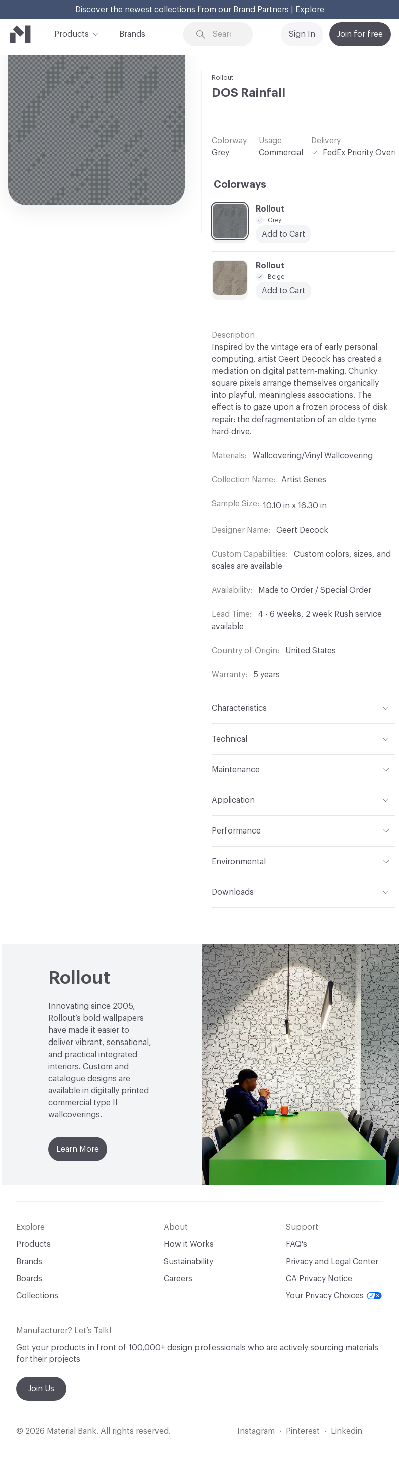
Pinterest (303, 1431)
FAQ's (296, 1244)
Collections (37, 1296)
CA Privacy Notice (319, 1279)
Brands (132, 34)
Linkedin (346, 1431)
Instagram (256, 1431)
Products (71, 33)
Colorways (240, 185)
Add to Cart (283, 291)
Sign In (302, 34)
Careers (178, 1279)
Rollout (222, 77)
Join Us (41, 1389)
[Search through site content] (225, 34)
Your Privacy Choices (334, 1295)
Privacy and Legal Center (332, 1262)
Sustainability (188, 1262)
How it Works (189, 1244)
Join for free (360, 34)
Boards (29, 1279)
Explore (309, 10)
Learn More (77, 1149)
